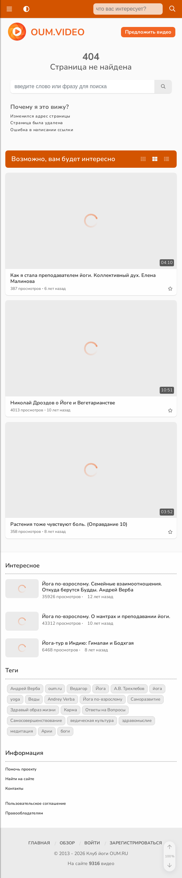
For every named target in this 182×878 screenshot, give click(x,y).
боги (65, 731)
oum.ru (55, 689)
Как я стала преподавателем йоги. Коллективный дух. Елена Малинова (83, 278)
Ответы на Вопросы (105, 710)
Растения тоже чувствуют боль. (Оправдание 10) (68, 524)
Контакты (14, 788)
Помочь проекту (20, 769)
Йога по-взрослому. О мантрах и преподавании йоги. (106, 616)
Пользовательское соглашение (35, 803)
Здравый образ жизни (33, 710)
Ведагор (78, 689)
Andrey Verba (61, 699)
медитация (21, 731)
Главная (39, 843)
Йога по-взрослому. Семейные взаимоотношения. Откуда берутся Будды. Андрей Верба (102, 586)
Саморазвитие (145, 699)
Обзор (67, 843)
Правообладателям (24, 813)
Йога (101, 689)
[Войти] (92, 843)
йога (157, 689)
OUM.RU (119, 853)
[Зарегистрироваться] (136, 843)
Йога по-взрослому (102, 699)
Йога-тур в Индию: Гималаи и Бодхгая (88, 643)
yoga (15, 699)
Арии (46, 731)
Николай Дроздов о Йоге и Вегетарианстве (62, 402)
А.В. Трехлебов (129, 689)
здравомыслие (137, 721)
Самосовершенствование (36, 721)
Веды (33, 699)
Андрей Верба (25, 689)
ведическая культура (92, 721)
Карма (70, 710)
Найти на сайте (19, 778)
